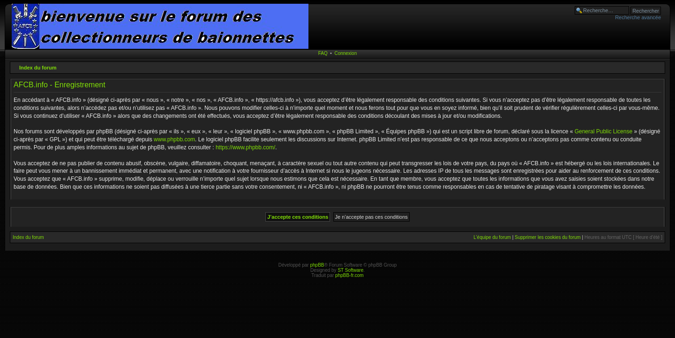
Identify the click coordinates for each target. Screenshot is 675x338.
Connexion (345, 53)
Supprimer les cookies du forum (548, 237)
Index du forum (37, 67)
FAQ (323, 53)
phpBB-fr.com (349, 275)
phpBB (317, 265)
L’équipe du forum (492, 237)
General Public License (603, 131)
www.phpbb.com (174, 139)
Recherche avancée (638, 17)
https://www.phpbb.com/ (245, 147)
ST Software (350, 270)
